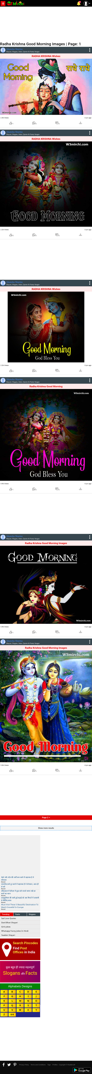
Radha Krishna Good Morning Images (46, 543)
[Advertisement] (46, 24)
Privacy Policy (24, 1065)
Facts (17, 914)
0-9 (12, 1014)
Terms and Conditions (38, 1065)
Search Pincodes (25, 943)
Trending (5, 914)
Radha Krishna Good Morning (46, 386)
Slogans (32, 914)
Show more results (46, 828)
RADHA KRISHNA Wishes (46, 56)
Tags (49, 1065)
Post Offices (20, 950)
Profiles (55, 1065)
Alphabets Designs (20, 986)
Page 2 (46, 818)
